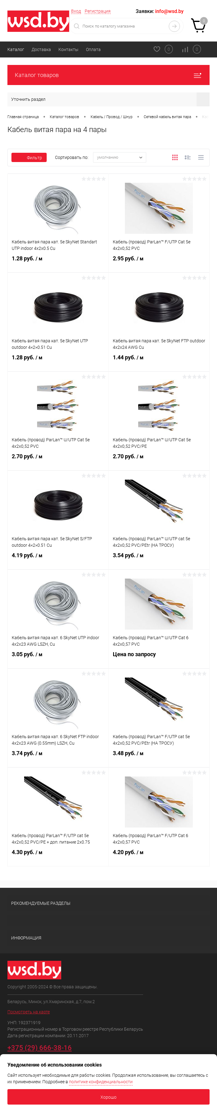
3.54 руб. (159, 559)
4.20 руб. (159, 856)
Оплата (93, 49)
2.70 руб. (58, 460)
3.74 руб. (58, 757)
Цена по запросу (159, 658)
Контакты (68, 49)
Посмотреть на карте (28, 1011)
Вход (76, 11)
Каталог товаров (108, 75)
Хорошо (108, 1097)
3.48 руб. (159, 757)
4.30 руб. (58, 856)
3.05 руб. (58, 658)
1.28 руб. (58, 262)
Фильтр (29, 157)
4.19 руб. (58, 559)
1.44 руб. (159, 361)
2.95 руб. (159, 262)
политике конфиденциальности (101, 1081)
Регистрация (98, 11)
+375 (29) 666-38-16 (39, 1048)
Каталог (15, 49)
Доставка (41, 49)
